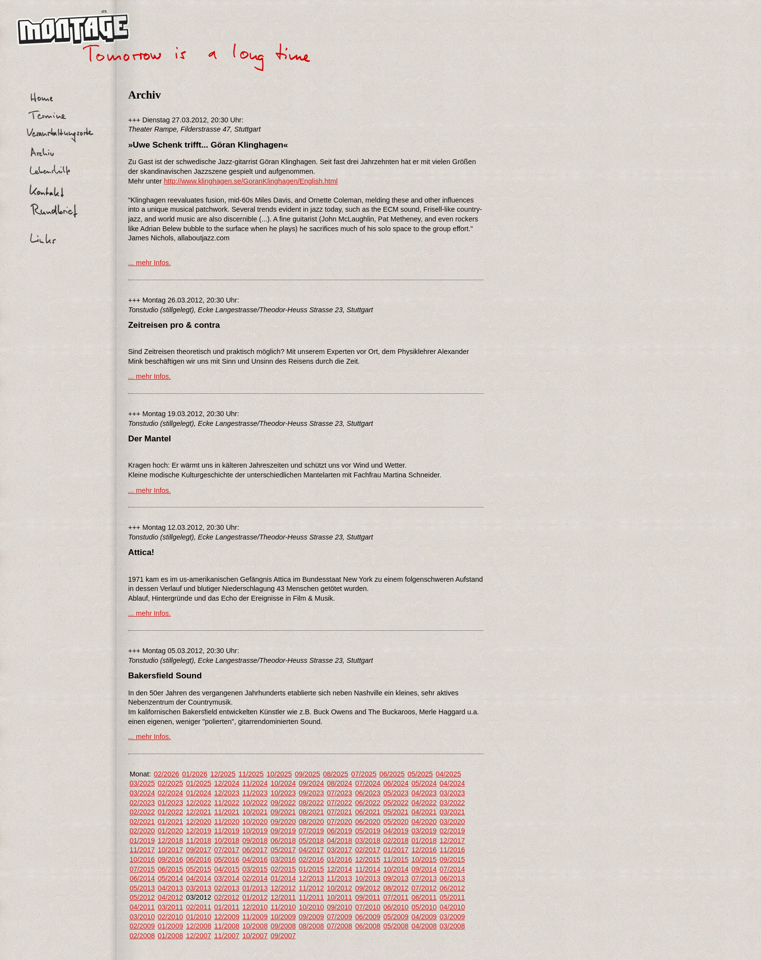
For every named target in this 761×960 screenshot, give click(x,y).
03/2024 (142, 793)
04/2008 (424, 926)
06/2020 (367, 821)
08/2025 (335, 774)
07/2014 (452, 869)
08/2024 (339, 783)
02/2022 (142, 812)
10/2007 (254, 936)
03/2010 (142, 917)
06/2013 (452, 878)
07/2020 (339, 821)
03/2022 (452, 803)
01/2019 (142, 840)
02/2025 (170, 783)
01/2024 (198, 793)
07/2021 (339, 812)
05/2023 (396, 793)
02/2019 (452, 831)
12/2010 (254, 907)
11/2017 (142, 850)
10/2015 (424, 859)
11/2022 (226, 803)
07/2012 (424, 888)
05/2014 (170, 878)
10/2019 (254, 831)
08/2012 (396, 888)
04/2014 (198, 878)
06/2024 (396, 783)
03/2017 (339, 850)
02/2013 (226, 888)
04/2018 (339, 840)
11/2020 (226, 821)
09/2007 (283, 936)
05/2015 (198, 869)
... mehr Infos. (149, 263)
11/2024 (254, 783)
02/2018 (396, 840)
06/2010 (396, 907)
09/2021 (283, 812)
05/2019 (367, 831)
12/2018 (170, 840)
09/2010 (339, 907)
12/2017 (452, 840)
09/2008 (283, 926)
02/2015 (283, 869)
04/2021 (424, 812)
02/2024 (170, 793)
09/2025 (307, 774)
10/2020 (254, 821)
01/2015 (311, 869)
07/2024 (367, 783)
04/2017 (311, 850)
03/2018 (367, 840)
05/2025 (420, 774)
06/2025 (392, 774)
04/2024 (452, 783)
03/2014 (226, 878)
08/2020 (311, 821)
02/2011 (198, 907)
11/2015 (396, 859)
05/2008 (396, 926)
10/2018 (226, 840)
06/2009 (367, 917)
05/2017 (283, 850)
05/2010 (424, 907)
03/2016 (283, 859)
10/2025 (279, 774)
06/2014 (142, 878)
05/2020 (396, 821)
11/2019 (226, 831)
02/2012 (226, 897)
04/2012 (170, 897)
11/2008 (226, 926)
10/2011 (339, 897)
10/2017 (170, 850)
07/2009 (339, 917)
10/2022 (254, 803)
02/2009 (142, 926)
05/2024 (424, 783)
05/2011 (452, 897)
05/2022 (396, 803)
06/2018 (283, 840)
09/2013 (396, 878)
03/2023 (452, 793)
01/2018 (424, 840)
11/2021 (226, 812)
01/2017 (396, 850)
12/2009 (226, 917)
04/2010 (452, 907)
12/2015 (367, 859)
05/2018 (311, 840)
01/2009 (170, 926)
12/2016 (424, 850)
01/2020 (170, 831)
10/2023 (283, 793)
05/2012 (142, 897)
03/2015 (254, 869)
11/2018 (198, 840)
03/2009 (452, 917)
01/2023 (170, 803)
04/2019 (396, 831)
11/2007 (226, 936)
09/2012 (367, 888)
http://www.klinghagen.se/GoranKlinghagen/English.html (251, 181)
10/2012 (339, 888)
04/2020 (424, 821)
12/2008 (198, 926)
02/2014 (254, 878)
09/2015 (452, 859)
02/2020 (142, 831)
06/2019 (339, 831)
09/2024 (311, 783)
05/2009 (396, 917)
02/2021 (142, 821)
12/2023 (226, 793)
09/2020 (283, 821)
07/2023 (339, 793)
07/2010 (367, 907)
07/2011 (396, 897)
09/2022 (283, 803)
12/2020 (198, 821)
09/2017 (198, 850)
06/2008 (367, 926)
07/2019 (311, 831)
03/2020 (452, 821)
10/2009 (283, 917)
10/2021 (254, 812)
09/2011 (367, 897)
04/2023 (424, 793)
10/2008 (254, 926)
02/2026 (166, 774)
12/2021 (198, 812)
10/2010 (311, 907)
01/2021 (170, 821)
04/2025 (448, 774)
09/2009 (311, 917)
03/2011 (170, 907)
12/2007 (198, 936)
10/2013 (367, 878)
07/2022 (339, 803)
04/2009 (424, 917)
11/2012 (311, 888)
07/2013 (424, 878)
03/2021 (452, 812)
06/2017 (254, 850)
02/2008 (142, 936)
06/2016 (198, 859)
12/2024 (226, 783)
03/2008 (452, 926)
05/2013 (142, 888)
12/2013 (311, 878)
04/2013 (170, 888)
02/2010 (170, 917)
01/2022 (170, 812)
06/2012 (452, 888)
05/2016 (226, 859)
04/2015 (226, 869)
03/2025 (142, 783)
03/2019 (424, 831)
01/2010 (198, 917)
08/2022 (311, 803)
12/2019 (198, 831)
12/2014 (339, 869)
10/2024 (283, 783)
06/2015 (170, 869)
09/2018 (254, 840)
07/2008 (339, 926)
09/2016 (170, 859)
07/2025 (364, 774)
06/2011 (424, 897)
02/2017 (367, 850)
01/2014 (283, 878)
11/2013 (339, 878)
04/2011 (142, 907)
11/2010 (283, 907)
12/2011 (283, 897)
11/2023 (254, 793)
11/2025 (251, 774)
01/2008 (170, 936)
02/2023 (142, 803)
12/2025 (222, 774)
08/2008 (311, 926)
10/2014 (396, 869)
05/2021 (396, 812)
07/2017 (226, 850)
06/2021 (367, 812)
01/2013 (254, 888)
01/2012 (254, 897)
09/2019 (283, 831)
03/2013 (198, 888)
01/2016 (339, 859)
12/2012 (283, 888)
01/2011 (226, 907)
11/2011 (311, 897)
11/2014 (367, 869)
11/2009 (254, 917)
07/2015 (142, 869)
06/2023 (367, 793)
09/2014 (424, 869)
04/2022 (424, 803)
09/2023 (311, 793)
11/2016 (452, 850)
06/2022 (367, 803)
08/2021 (311, 812)
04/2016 (254, 859)
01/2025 (198, 783)
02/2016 (311, 859)
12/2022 (198, 803)
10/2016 (142, 859)
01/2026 (194, 774)
